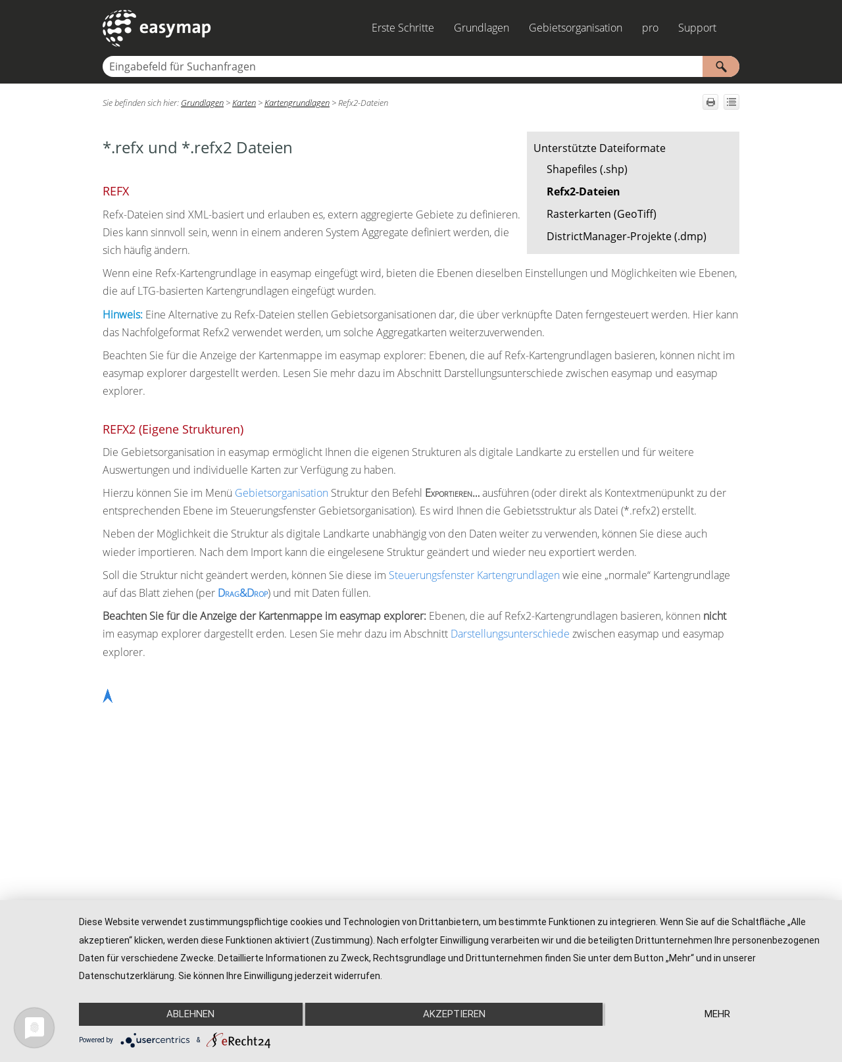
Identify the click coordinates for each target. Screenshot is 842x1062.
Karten (244, 103)
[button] (721, 66)
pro (650, 27)
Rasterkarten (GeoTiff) (601, 214)
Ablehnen (190, 1014)
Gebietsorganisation (575, 27)
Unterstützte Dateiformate (599, 148)
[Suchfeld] (421, 66)
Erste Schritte (403, 27)
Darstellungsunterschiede (510, 633)
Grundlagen (481, 27)
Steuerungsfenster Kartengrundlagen (474, 575)
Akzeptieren (454, 1014)
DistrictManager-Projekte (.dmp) (626, 236)
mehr (717, 1014)
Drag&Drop (243, 593)
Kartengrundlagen (297, 103)
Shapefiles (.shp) (587, 169)
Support (697, 27)
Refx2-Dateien (583, 191)
